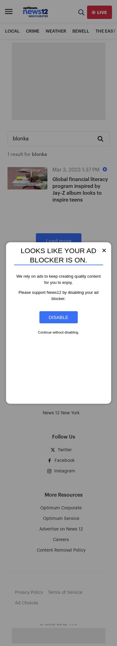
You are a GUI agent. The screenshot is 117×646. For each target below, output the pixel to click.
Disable (58, 317)
